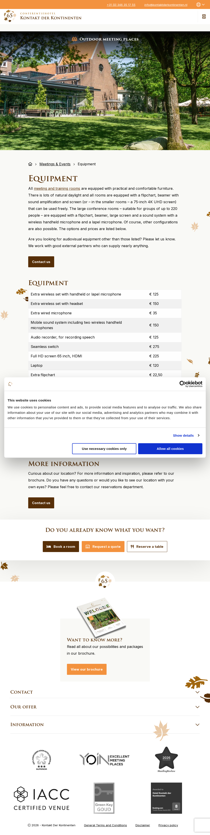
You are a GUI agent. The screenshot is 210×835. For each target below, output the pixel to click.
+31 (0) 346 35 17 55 (121, 4)
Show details (183, 435)
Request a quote (103, 546)
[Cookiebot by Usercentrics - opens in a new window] (182, 384)
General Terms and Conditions (105, 823)
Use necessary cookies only (104, 449)
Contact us (41, 262)
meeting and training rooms (57, 188)
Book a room (58, 546)
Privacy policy (168, 823)
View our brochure (87, 668)
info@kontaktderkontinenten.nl (165, 4)
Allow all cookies (170, 449)
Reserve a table (150, 546)
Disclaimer (142, 823)
